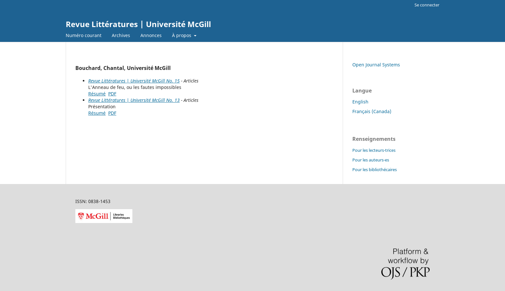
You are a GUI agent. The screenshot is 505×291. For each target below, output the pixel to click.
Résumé (97, 94)
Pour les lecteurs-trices (373, 150)
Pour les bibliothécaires (374, 169)
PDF (112, 94)
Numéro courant (83, 35)
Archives (121, 35)
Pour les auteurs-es (370, 160)
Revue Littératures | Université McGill (138, 24)
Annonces (151, 35)
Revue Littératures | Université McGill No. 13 (134, 100)
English (360, 102)
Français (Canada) (371, 111)
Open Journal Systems (376, 65)
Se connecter (426, 5)
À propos (182, 35)
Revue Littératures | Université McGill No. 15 (134, 81)
